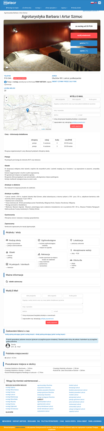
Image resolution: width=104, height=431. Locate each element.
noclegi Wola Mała (12, 399)
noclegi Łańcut (10, 394)
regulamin (32, 421)
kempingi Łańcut (74, 387)
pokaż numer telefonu (20, 78)
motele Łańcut (73, 395)
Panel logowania (94, 421)
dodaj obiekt (82, 421)
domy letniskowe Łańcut (45, 406)
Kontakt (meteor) (19, 421)
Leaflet (43, 129)
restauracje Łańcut (75, 404)
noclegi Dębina (10, 387)
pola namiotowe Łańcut (76, 402)
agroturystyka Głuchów (44, 385)
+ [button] (6, 97)
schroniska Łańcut (75, 406)
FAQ (38, 421)
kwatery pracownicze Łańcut (78, 390)
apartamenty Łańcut (43, 404)
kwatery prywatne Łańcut (77, 392)
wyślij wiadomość (84, 35)
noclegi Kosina (10, 404)
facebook (7, 421)
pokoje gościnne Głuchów (45, 392)
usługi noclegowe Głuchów (46, 397)
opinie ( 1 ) (84, 51)
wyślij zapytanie (76, 126)
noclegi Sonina (10, 392)
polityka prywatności (49, 421)
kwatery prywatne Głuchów (46, 390)
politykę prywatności (78, 122)
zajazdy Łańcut (74, 411)
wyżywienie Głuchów (44, 387)
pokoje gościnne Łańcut (76, 399)
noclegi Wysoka (11, 401)
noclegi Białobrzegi (12, 397)
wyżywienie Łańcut (43, 411)
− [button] (6, 100)
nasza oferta (70, 421)
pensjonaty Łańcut (75, 397)
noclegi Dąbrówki (11, 406)
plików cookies (20, 427)
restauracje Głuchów (43, 395)
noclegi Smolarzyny (12, 409)
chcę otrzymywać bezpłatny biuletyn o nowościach (70, 119)
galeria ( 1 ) (84, 43)
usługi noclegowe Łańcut (77, 409)
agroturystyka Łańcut (44, 401)
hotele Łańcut (73, 385)
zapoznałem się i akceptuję (69, 122)
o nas (62, 421)
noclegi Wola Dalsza (12, 390)
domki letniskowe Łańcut (45, 409)
